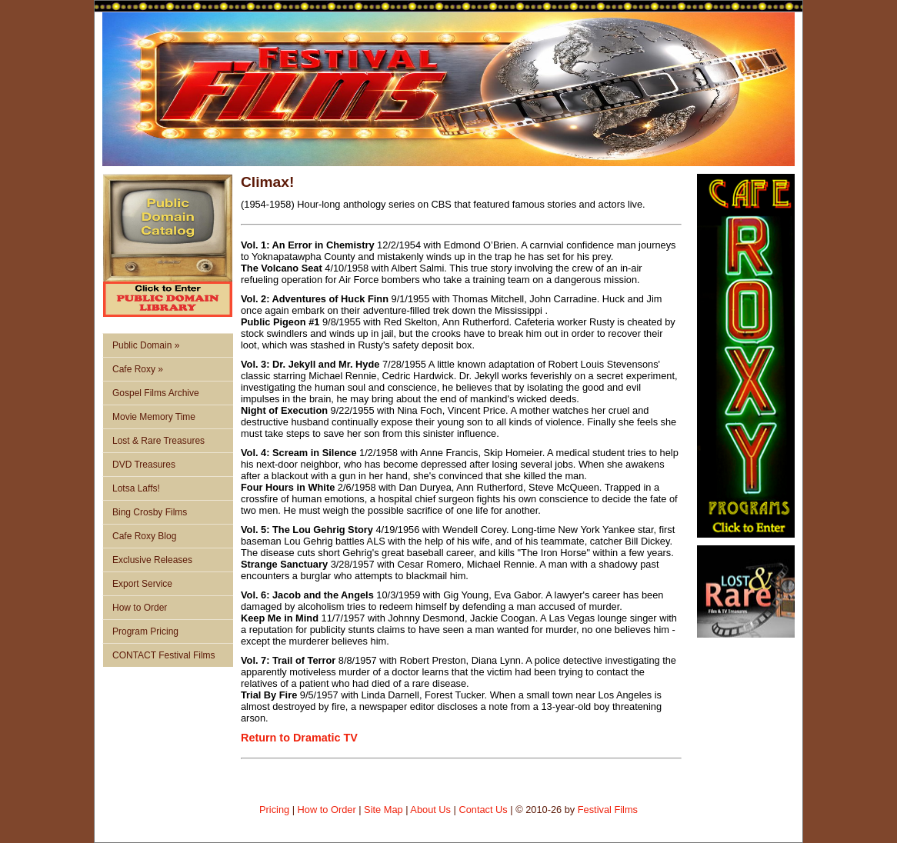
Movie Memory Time (153, 417)
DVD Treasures (143, 464)
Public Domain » (145, 345)
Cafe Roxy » (137, 369)
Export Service (142, 583)
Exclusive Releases (152, 560)
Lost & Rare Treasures (158, 440)
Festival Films (608, 809)
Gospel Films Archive (155, 393)
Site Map (383, 809)
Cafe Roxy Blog (144, 536)
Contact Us (483, 809)
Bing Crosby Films (149, 512)
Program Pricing (145, 631)
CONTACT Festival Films (163, 655)
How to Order (139, 607)
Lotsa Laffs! (136, 488)
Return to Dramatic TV (299, 737)
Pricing (274, 809)
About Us (430, 809)
